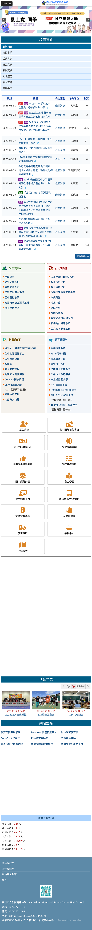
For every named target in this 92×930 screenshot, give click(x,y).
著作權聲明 (8, 868)
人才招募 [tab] (7, 76)
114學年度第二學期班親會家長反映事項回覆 (35, 159)
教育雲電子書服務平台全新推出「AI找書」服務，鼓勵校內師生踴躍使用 (35, 170)
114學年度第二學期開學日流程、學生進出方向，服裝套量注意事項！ (35, 245)
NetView (77, 920)
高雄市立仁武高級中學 (41, 920)
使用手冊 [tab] (7, 88)
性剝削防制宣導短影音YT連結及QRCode (34, 221)
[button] (7, 3)
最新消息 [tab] (7, 46)
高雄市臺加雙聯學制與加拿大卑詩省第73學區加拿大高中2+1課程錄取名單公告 (34, 127)
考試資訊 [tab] (7, 70)
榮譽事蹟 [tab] (7, 52)
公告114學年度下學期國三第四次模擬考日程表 (35, 141)
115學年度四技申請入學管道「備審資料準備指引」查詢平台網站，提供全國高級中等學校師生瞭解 (35, 207)
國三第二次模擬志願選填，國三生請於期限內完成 (34, 114)
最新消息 (60, 105)
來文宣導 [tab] (7, 82)
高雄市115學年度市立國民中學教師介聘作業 (34, 105)
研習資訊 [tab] (7, 64)
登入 (4, 880)
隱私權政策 (8, 863)
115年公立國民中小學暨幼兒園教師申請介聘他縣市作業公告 (35, 183)
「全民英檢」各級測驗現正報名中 (34, 194)
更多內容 (81, 686)
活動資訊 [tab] (7, 58)
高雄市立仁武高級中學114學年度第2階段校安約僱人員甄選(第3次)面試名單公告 (35, 232)
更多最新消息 (83, 256)
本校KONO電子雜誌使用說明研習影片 (35, 150)
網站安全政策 (9, 874)
